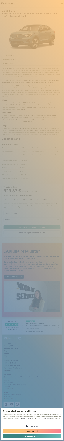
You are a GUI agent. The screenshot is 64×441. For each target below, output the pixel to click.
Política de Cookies (25, 419)
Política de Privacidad (44, 419)
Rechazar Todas (32, 431)
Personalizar (32, 426)
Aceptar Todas (32, 436)
